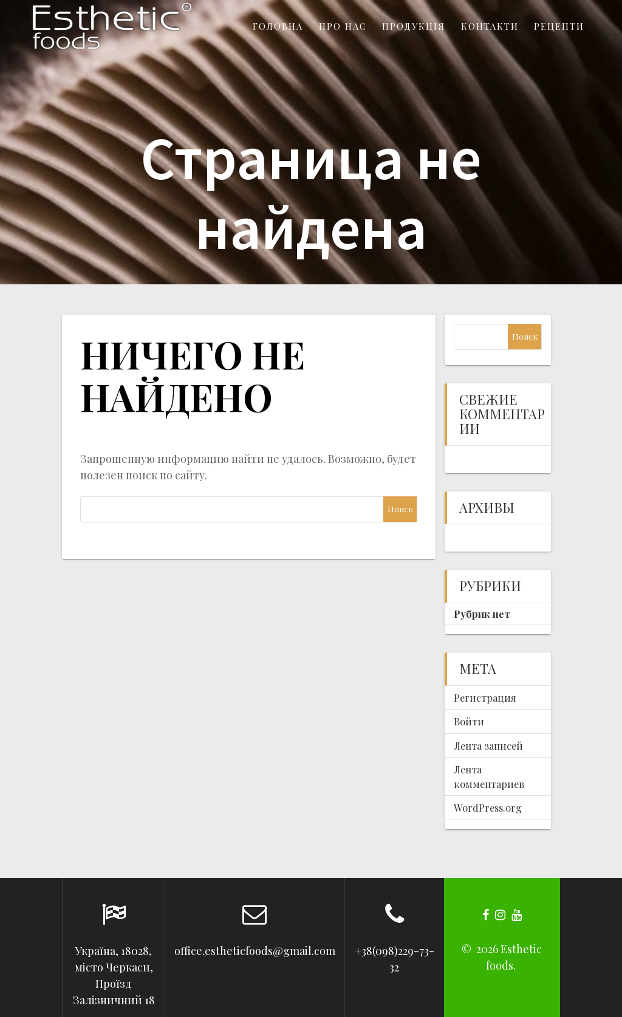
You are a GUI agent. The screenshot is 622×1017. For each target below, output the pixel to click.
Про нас (343, 26)
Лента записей (488, 745)
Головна (278, 26)
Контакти (490, 26)
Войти (469, 721)
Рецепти (559, 26)
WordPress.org (488, 807)
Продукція (413, 26)
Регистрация (485, 697)
